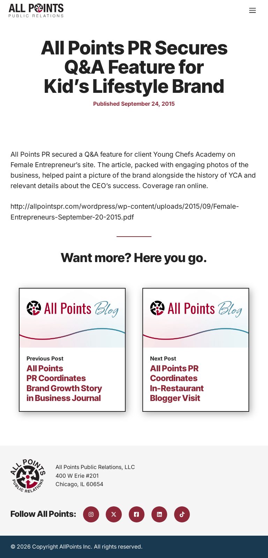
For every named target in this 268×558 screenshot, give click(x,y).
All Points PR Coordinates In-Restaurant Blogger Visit (177, 383)
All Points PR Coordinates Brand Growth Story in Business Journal (64, 383)
